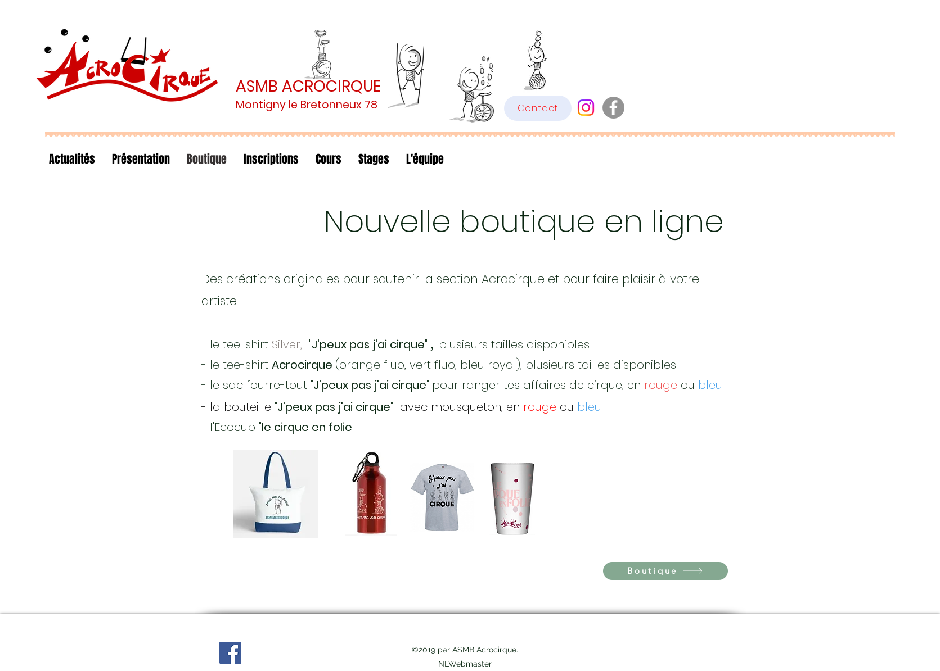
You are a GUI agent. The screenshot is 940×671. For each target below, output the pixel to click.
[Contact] (538, 108)
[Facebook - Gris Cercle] (613, 108)
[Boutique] (665, 571)
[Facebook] (230, 653)
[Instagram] (586, 108)
